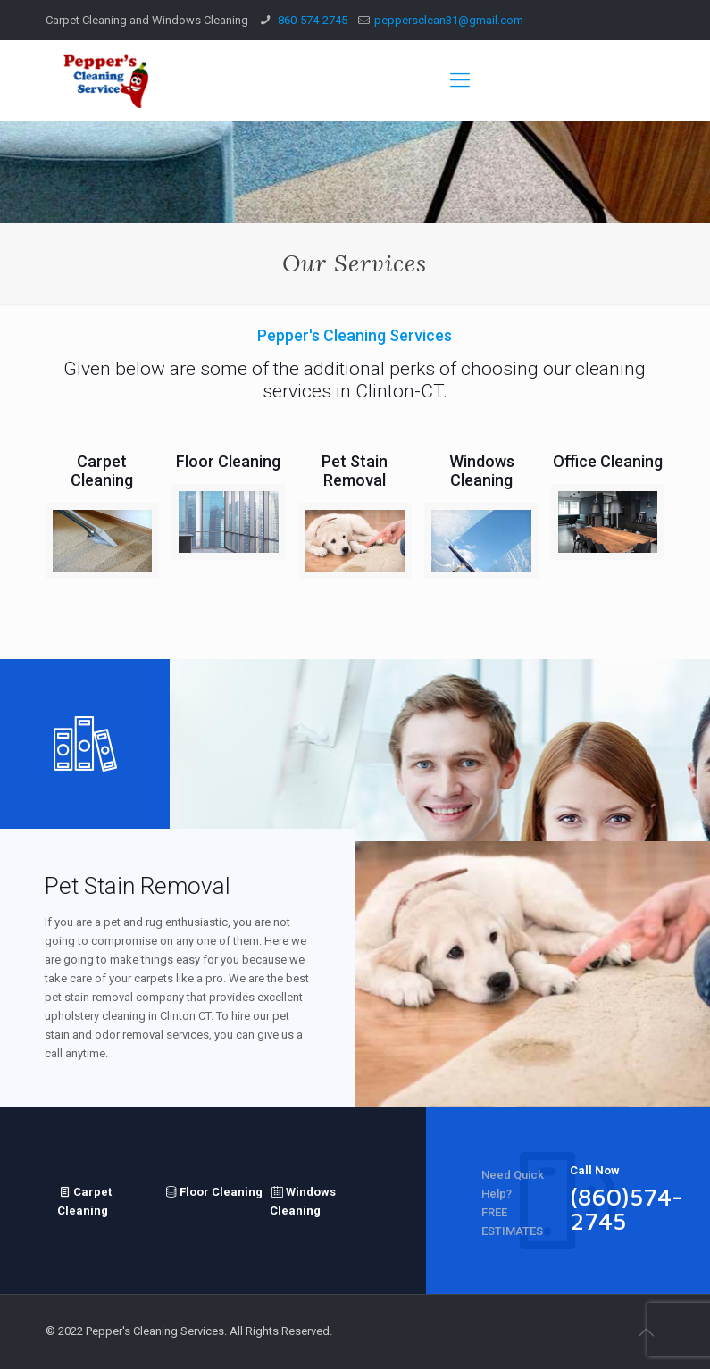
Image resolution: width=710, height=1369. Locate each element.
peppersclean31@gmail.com (448, 20)
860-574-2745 (311, 20)
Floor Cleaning (213, 1191)
